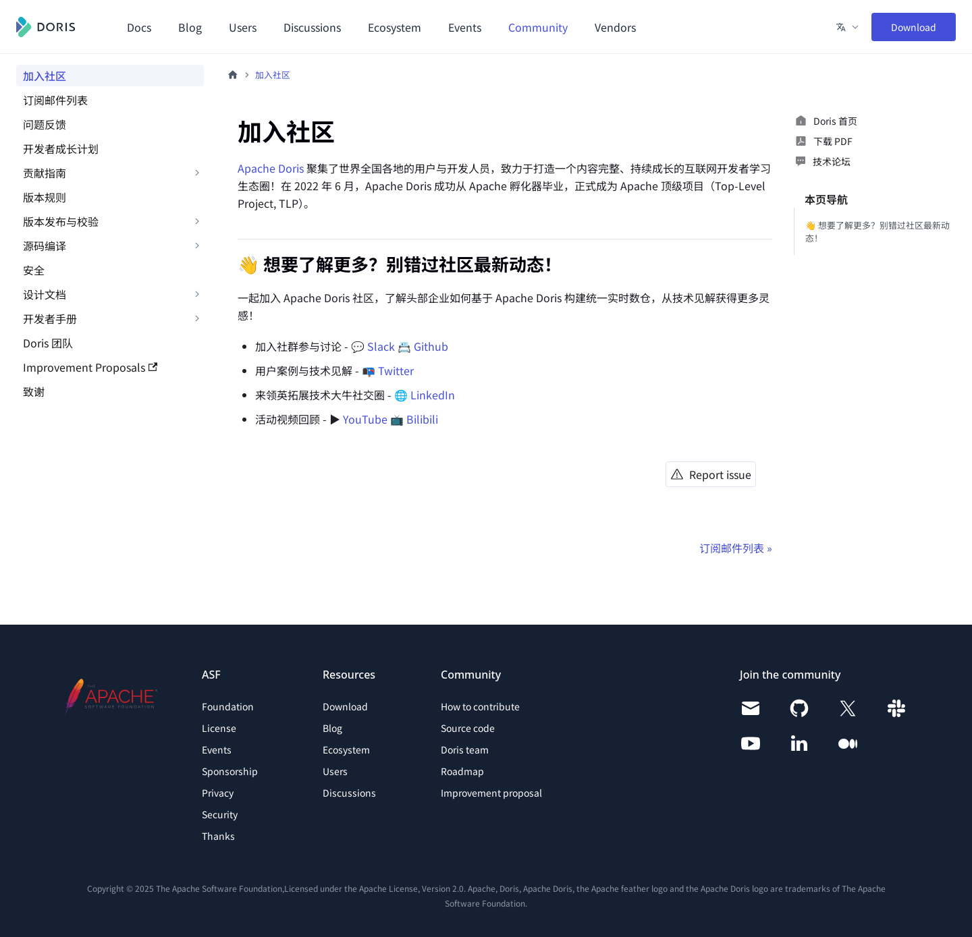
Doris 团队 (48, 343)
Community (538, 27)
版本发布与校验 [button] (61, 221)
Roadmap (462, 771)
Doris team (465, 749)
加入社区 (44, 75)
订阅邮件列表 (55, 100)
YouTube (365, 419)
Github (431, 346)
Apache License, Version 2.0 (411, 888)
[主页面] (233, 74)
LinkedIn (432, 395)
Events (464, 27)
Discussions (312, 27)
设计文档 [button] (44, 294)
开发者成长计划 (61, 148)
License (219, 728)
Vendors (615, 27)
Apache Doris (271, 168)
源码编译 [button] (44, 245)
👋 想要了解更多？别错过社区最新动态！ (877, 231)
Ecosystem (394, 27)
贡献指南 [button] (44, 173)
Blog (190, 27)
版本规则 (44, 197)
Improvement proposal (491, 792)
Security (220, 814)
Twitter (396, 370)
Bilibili (422, 419)
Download (913, 27)
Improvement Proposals (90, 367)
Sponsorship (230, 771)
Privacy (218, 792)
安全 (34, 270)
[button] (848, 27)
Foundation (228, 706)
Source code (468, 728)
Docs (139, 27)
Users (242, 27)
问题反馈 (44, 124)
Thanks (218, 836)
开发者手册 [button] (50, 318)
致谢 (34, 391)
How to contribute (480, 706)
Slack (381, 346)
